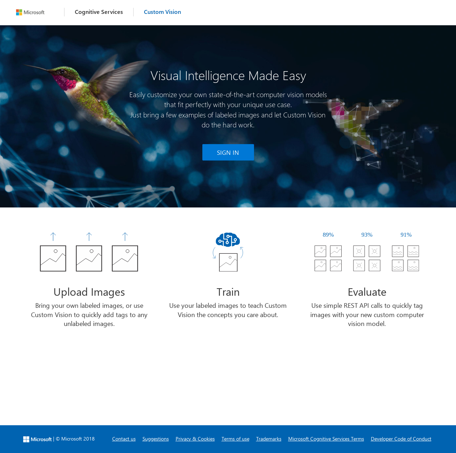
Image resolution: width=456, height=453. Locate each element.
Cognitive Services (99, 11)
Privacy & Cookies (195, 438)
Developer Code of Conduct (401, 438)
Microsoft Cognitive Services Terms (326, 438)
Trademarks (268, 438)
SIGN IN (228, 152)
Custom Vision (162, 11)
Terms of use (235, 438)
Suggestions (155, 438)
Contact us (124, 438)
